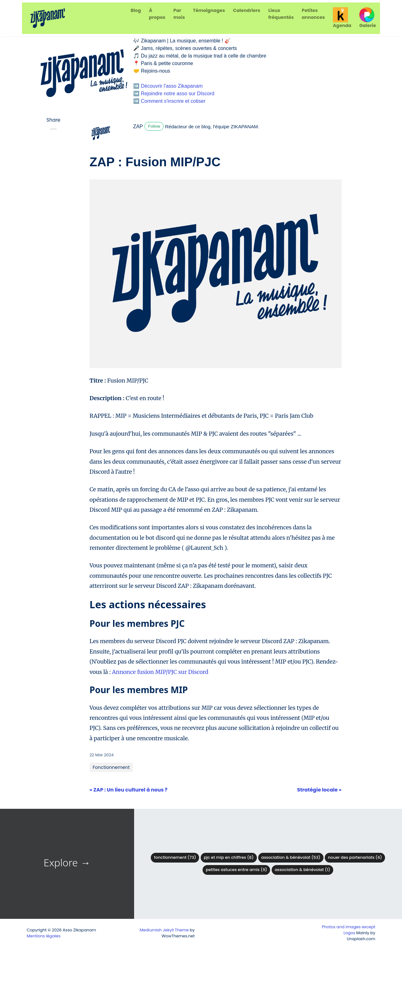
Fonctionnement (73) (175, 857)
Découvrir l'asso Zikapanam (172, 86)
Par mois (179, 13)
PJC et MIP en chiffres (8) (229, 857)
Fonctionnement (111, 767)
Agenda (342, 18)
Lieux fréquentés (281, 13)
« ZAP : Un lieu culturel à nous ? (128, 789)
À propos (157, 13)
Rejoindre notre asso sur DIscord (177, 93)
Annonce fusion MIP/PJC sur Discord (160, 672)
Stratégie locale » (319, 789)
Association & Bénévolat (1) (302, 869)
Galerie (367, 18)
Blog (136, 10)
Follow (154, 126)
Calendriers (246, 10)
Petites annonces (313, 13)
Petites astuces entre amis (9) (236, 869)
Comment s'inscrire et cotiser (173, 101)
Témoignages (209, 10)
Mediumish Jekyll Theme (164, 930)
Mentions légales (44, 936)
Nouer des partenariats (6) (355, 857)
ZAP (138, 126)
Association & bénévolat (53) (290, 857)
